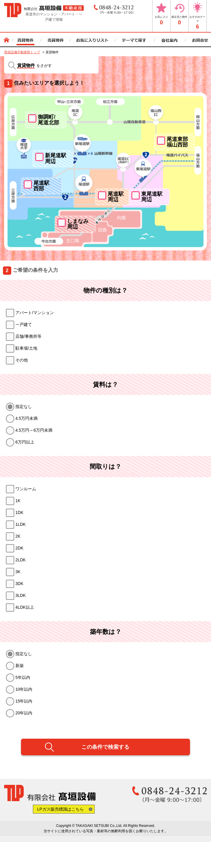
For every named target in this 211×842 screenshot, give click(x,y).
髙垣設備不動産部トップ (22, 52)
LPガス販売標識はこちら (60, 809)
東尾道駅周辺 (151, 197)
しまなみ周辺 (77, 224)
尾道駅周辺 (116, 197)
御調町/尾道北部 (48, 120)
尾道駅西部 (41, 186)
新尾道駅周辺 (55, 158)
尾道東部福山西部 (177, 142)
